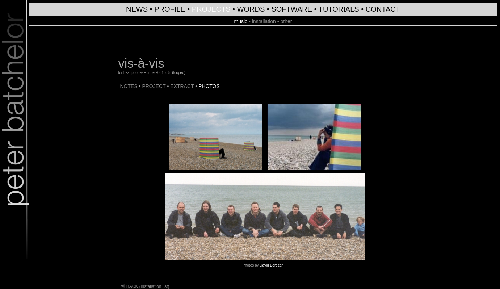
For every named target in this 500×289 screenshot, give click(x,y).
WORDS (251, 9)
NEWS (137, 9)
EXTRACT (182, 86)
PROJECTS (211, 9)
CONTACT (383, 9)
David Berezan (271, 265)
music (240, 21)
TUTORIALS (339, 9)
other (286, 21)
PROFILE (169, 9)
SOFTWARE (291, 9)
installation (264, 21)
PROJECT (153, 86)
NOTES (129, 86)
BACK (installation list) (147, 286)
